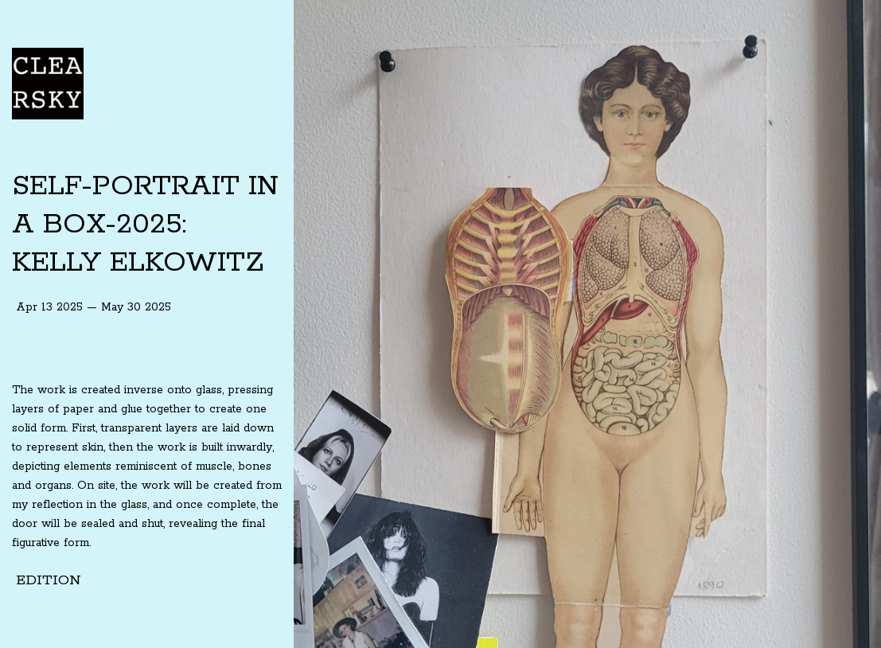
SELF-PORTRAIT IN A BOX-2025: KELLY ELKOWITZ (145, 224)
